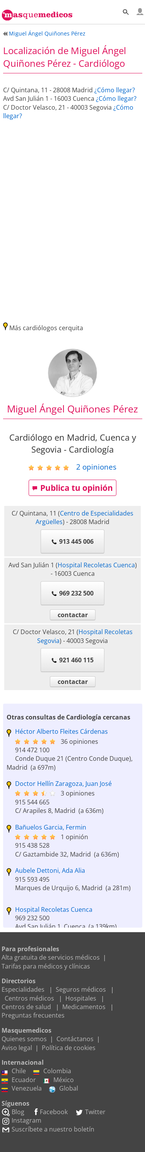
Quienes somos (24, 1039)
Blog (13, 1112)
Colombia (52, 1071)
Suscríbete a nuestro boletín (48, 1129)
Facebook (50, 1112)
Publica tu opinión (72, 487)
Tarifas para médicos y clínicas (46, 966)
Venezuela (22, 1088)
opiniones (96, 466)
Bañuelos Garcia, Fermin (50, 827)
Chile (14, 1071)
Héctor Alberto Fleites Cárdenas (61, 731)
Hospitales (80, 998)
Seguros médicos (81, 989)
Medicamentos (84, 1007)
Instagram (21, 1120)
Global (63, 1088)
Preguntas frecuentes (33, 1015)
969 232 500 (72, 593)
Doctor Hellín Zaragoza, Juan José (63, 783)
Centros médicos (29, 998)
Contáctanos (75, 1039)
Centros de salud (26, 1007)
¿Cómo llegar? (114, 90)
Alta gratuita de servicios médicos (51, 957)
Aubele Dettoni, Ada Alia (50, 870)
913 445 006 (72, 541)
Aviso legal (17, 1047)
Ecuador (19, 1080)
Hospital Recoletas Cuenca (96, 565)
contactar (73, 615)
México (58, 1080)
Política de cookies (69, 1047)
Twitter (90, 1112)
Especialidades (23, 989)
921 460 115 (72, 660)
